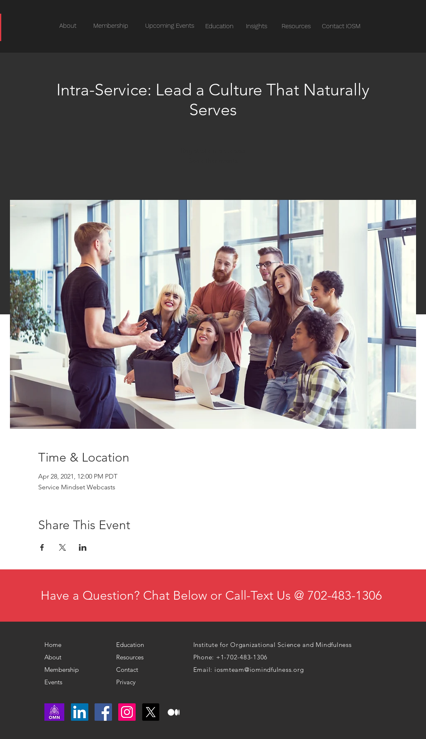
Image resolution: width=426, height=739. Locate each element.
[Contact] (133, 670)
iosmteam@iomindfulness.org (259, 669)
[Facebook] (103, 712)
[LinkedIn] (79, 712)
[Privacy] (129, 682)
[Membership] (64, 670)
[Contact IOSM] (341, 26)
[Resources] (296, 26)
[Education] (219, 26)
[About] (57, 657)
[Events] (69, 682)
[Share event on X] (62, 547)
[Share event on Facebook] (42, 547)
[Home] (56, 645)
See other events (213, 161)
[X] (150, 712)
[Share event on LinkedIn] (83, 547)
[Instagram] (127, 712)
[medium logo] (174, 712)
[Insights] (257, 26)
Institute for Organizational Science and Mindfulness (272, 645)
